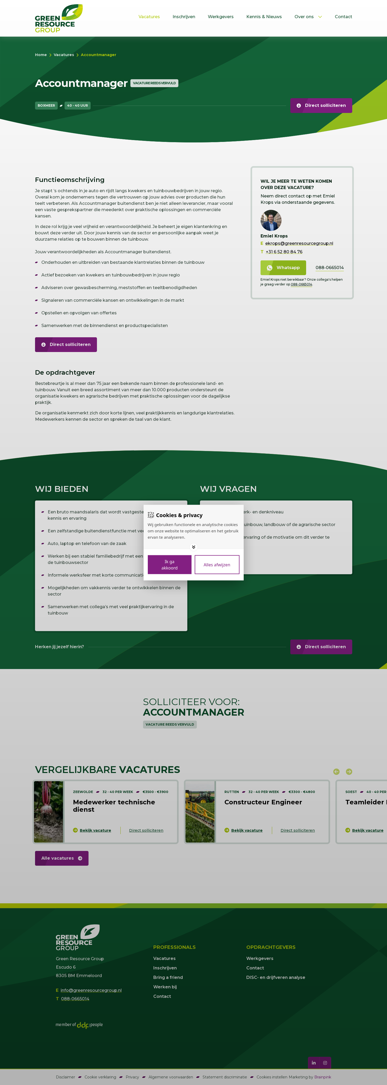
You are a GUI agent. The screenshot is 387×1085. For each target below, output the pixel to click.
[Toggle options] (193, 547)
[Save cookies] (170, 564)
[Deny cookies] (217, 564)
